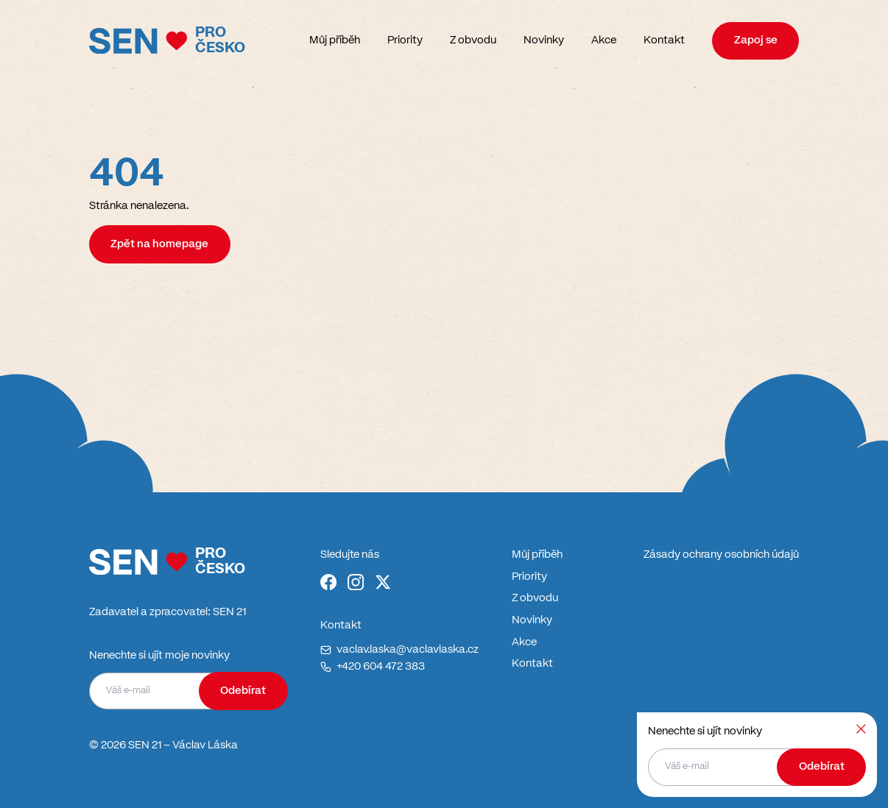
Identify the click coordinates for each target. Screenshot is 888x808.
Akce (603, 40)
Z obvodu (473, 40)
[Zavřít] (861, 728)
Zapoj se (756, 40)
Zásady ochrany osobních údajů (721, 555)
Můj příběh (334, 40)
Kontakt (664, 40)
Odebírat (243, 691)
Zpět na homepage (159, 244)
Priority (405, 40)
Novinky (544, 40)
